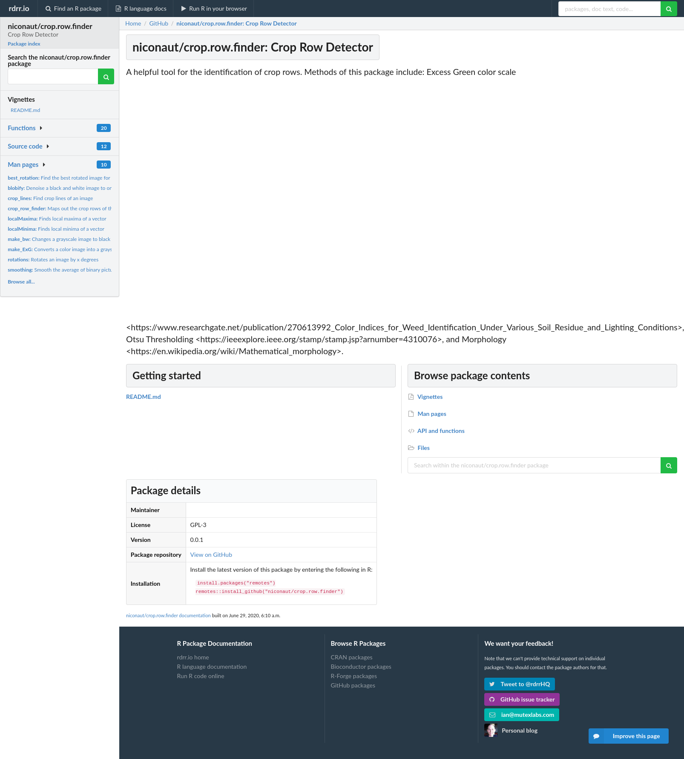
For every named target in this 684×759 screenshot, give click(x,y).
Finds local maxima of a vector (57, 218)
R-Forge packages (354, 675)
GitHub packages (353, 685)
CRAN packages (352, 657)
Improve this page (624, 736)
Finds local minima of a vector (56, 229)
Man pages (23, 164)
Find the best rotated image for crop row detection (81, 178)
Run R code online (200, 675)
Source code (25, 146)
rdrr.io (19, 8)
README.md (25, 110)
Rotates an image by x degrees (53, 259)
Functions (21, 128)
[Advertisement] (615, 193)
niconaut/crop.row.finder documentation (168, 615)
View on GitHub (211, 554)
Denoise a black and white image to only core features (77, 188)
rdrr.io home (193, 657)
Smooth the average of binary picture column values (79, 269)
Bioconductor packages (361, 666)
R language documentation (212, 666)
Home (133, 23)
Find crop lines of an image (50, 198)
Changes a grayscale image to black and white (71, 239)
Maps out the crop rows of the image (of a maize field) (87, 208)
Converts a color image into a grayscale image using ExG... (85, 249)
